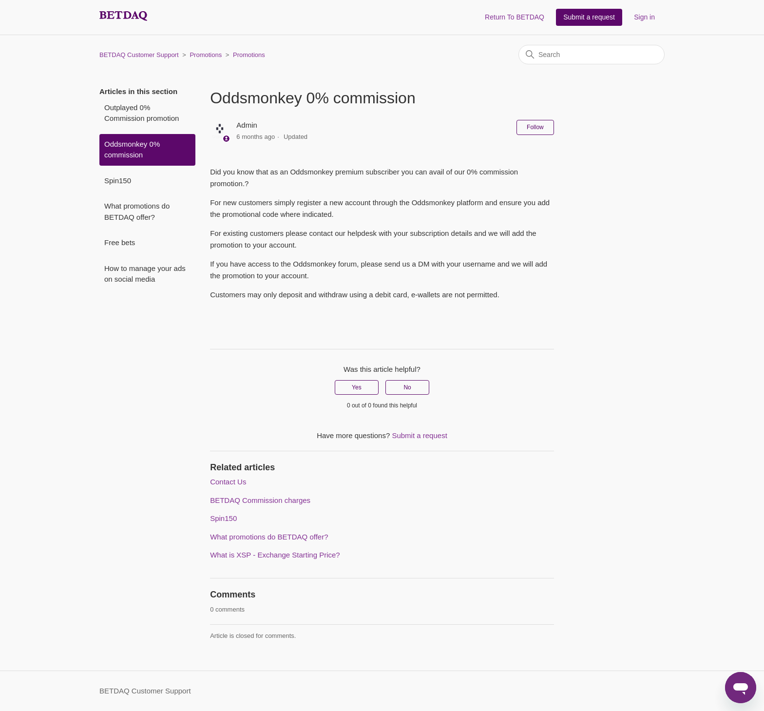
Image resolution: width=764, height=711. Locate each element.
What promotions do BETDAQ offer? (137, 211)
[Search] (591, 54)
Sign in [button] (644, 17)
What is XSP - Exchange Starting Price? (275, 555)
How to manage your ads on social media (145, 274)
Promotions (206, 54)
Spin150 (117, 180)
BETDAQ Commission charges (260, 500)
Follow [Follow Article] (535, 127)
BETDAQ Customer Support (139, 54)
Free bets (119, 242)
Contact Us (228, 482)
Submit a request (589, 17)
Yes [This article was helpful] (357, 387)
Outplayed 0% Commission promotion (141, 113)
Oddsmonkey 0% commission (132, 149)
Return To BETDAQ (514, 17)
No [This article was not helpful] (407, 387)
